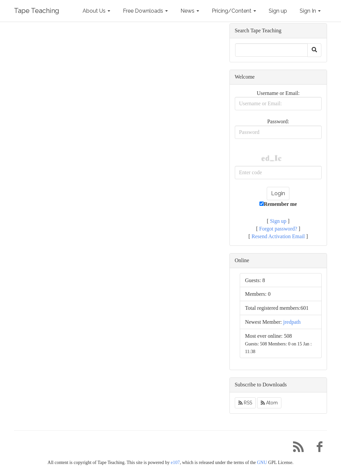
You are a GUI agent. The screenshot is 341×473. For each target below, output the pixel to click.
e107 (175, 462)
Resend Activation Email (278, 236)
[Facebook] (317, 448)
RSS (245, 402)
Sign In (310, 11)
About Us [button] (96, 11)
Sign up (278, 11)
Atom (269, 402)
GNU (262, 462)
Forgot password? (278, 229)
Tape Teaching (36, 11)
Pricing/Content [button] (234, 11)
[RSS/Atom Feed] (296, 448)
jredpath (291, 322)
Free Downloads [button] (145, 11)
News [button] (189, 11)
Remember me (278, 204)
